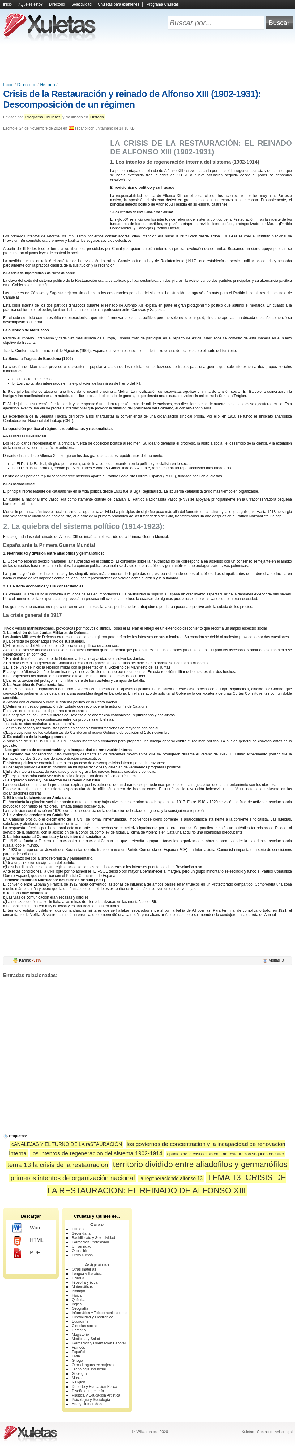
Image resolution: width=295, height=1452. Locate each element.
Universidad (81, 1246)
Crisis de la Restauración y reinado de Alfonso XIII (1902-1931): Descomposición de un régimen (132, 99)
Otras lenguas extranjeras (93, 1365)
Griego (77, 1360)
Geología (79, 1373)
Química (79, 1300)
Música (77, 1378)
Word (27, 1228)
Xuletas (248, 1432)
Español (78, 1352)
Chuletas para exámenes (118, 4)
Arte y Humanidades (88, 1404)
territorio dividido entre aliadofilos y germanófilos (200, 1164)
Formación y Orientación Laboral (99, 1343)
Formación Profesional (90, 1242)
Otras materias (84, 1269)
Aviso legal (284, 1432)
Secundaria (81, 1233)
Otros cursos (82, 1255)
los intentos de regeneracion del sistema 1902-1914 (96, 1153)
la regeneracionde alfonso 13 (171, 1178)
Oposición (80, 1251)
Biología (78, 1291)
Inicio (7, 4)
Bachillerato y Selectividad (93, 1238)
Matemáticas (82, 1287)
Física (77, 1295)
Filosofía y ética (84, 1282)
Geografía (80, 1308)
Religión (78, 1382)
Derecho (79, 1330)
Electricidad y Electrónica (92, 1317)
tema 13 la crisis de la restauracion (57, 1164)
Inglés (77, 1304)
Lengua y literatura (87, 1274)
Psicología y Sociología (91, 1399)
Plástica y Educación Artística (96, 1395)
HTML (28, 1241)
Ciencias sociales (86, 1326)
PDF (26, 1253)
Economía (80, 1321)
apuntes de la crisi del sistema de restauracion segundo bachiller (225, 1154)
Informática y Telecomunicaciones (99, 1313)
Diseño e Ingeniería (88, 1391)
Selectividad (81, 4)
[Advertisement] (147, 61)
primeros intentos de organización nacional (73, 1177)
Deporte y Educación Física (94, 1386)
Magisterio (80, 1334)
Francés (78, 1347)
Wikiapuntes (146, 1432)
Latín (76, 1356)
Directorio (57, 4)
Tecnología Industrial (89, 1369)
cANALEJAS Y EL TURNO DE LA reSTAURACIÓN (66, 1144)
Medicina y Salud (86, 1339)
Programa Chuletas (163, 4)
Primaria (79, 1229)
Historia (47, 84)
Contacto (264, 1432)
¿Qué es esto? (30, 4)
